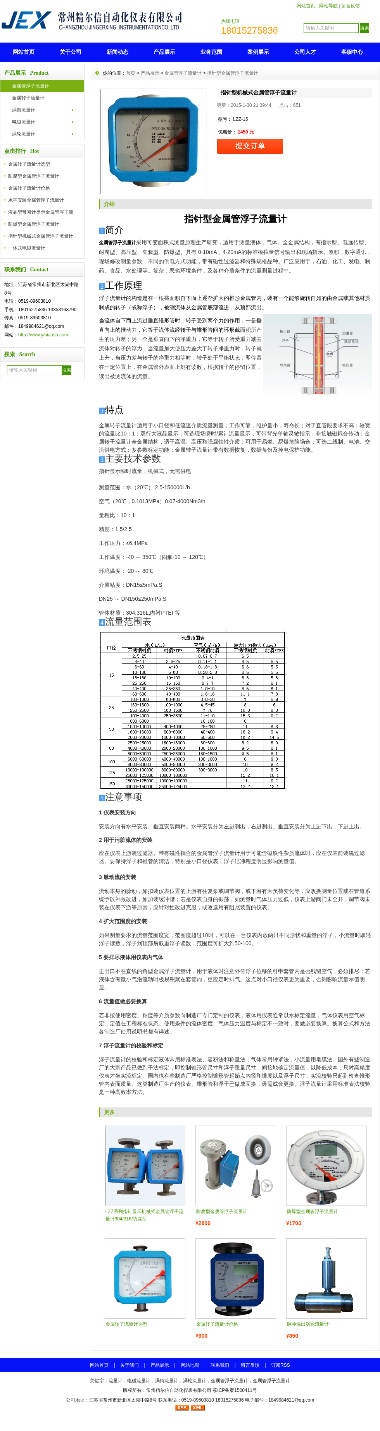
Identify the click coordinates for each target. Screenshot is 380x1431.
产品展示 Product (26, 73)
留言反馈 (350, 6)
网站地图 (190, 1365)
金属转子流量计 (28, 98)
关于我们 (129, 1365)
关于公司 (70, 52)
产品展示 (164, 52)
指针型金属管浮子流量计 (232, 73)
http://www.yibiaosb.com (43, 335)
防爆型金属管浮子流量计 (33, 224)
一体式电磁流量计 (26, 248)
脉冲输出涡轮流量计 (308, 1324)
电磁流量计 (23, 122)
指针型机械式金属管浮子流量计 (40, 236)
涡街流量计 (23, 110)
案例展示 (258, 52)
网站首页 (306, 6)
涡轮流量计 (23, 134)
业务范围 (211, 52)
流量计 (116, 1380)
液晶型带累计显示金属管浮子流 (40, 212)
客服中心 (352, 52)
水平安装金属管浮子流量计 (36, 200)
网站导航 (328, 6)
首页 (130, 73)
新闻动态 (117, 52)
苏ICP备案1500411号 (234, 1390)
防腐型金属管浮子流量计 (33, 176)
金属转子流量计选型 (29, 164)
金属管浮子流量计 (30, 86)
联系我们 (220, 1365)
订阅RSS (280, 1365)
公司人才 (305, 52)
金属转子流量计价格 (29, 188)
